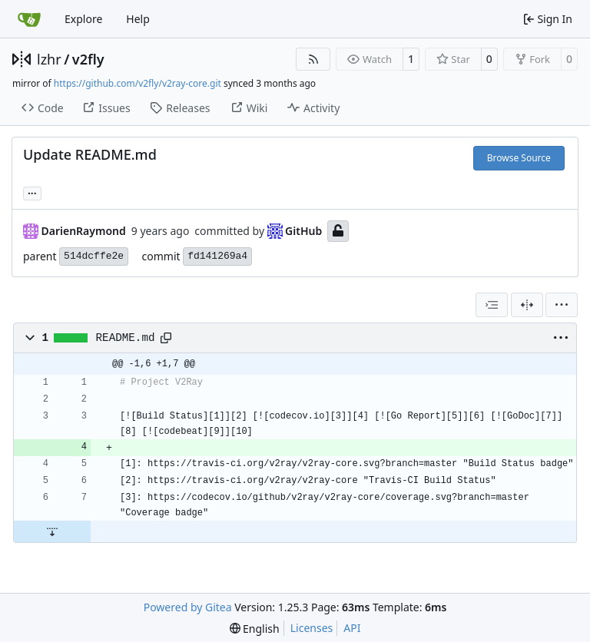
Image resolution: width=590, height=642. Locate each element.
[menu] (561, 305)
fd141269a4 (217, 256)
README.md (125, 338)
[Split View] (527, 305)
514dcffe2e (94, 256)
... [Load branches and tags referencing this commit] (32, 192)
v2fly (88, 59)
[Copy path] (166, 338)
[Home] (29, 19)
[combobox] (492, 305)
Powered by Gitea (188, 607)
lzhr (49, 59)
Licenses (311, 627)
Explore (83, 19)
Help (138, 19)
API (351, 627)
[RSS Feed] (313, 59)
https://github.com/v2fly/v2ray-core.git (137, 83)
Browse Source (519, 157)
